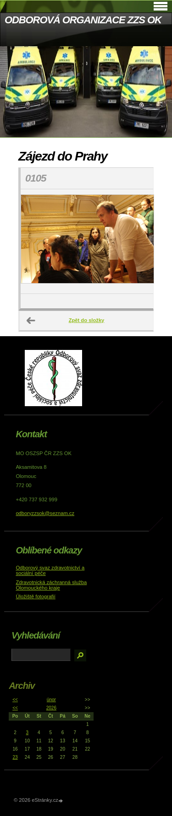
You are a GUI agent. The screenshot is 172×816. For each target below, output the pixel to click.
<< (15, 699)
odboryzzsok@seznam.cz (45, 513)
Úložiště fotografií (35, 596)
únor (51, 699)
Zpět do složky (87, 320)
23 (14, 757)
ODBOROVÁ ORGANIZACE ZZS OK (83, 20)
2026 (51, 707)
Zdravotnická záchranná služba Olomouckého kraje (51, 585)
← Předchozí (31, 320)
